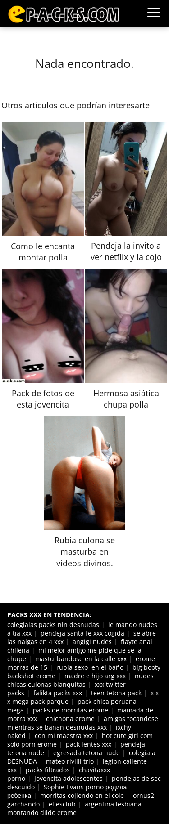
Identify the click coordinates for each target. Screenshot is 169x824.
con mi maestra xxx (64, 735)
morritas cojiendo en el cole (82, 795)
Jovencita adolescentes (68, 778)
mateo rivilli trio (70, 761)
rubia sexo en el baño (89, 667)
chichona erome (70, 718)
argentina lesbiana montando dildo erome (74, 808)
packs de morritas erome (70, 710)
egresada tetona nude (86, 752)
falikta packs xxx (57, 693)
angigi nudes (92, 641)
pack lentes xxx (88, 744)
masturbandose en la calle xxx (81, 658)
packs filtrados (48, 770)
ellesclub (62, 804)
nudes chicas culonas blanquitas (80, 680)
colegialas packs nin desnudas (53, 624)
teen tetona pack (116, 693)
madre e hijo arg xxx (95, 676)
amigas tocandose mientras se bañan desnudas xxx (82, 722)
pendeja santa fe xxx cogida (82, 633)
